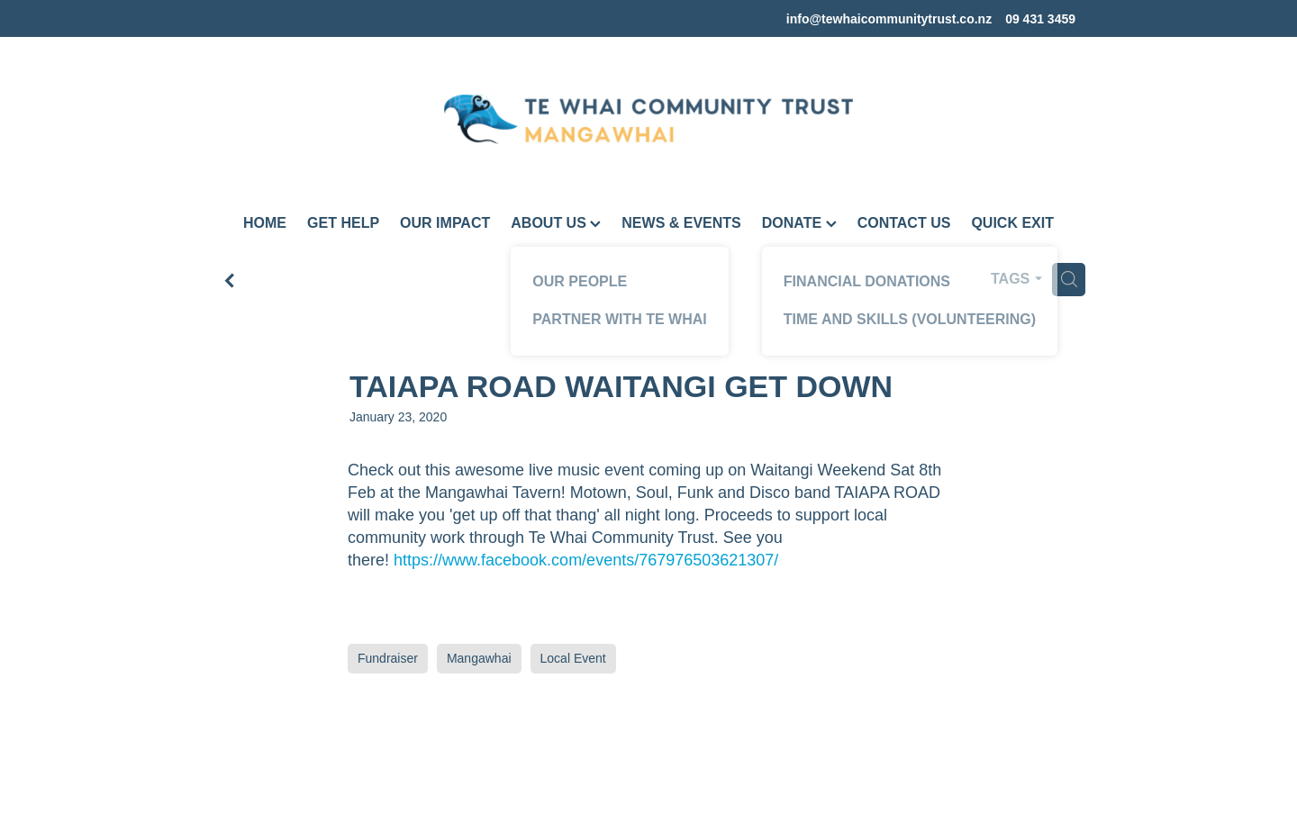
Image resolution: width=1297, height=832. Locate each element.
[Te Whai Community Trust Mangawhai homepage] (648, 118)
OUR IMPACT (445, 223)
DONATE (799, 223)
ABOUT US (556, 223)
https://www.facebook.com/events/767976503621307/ (586, 560)
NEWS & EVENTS (680, 223)
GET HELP (343, 223)
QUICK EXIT (1012, 223)
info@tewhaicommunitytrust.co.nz (889, 19)
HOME (264, 223)
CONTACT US (904, 223)
